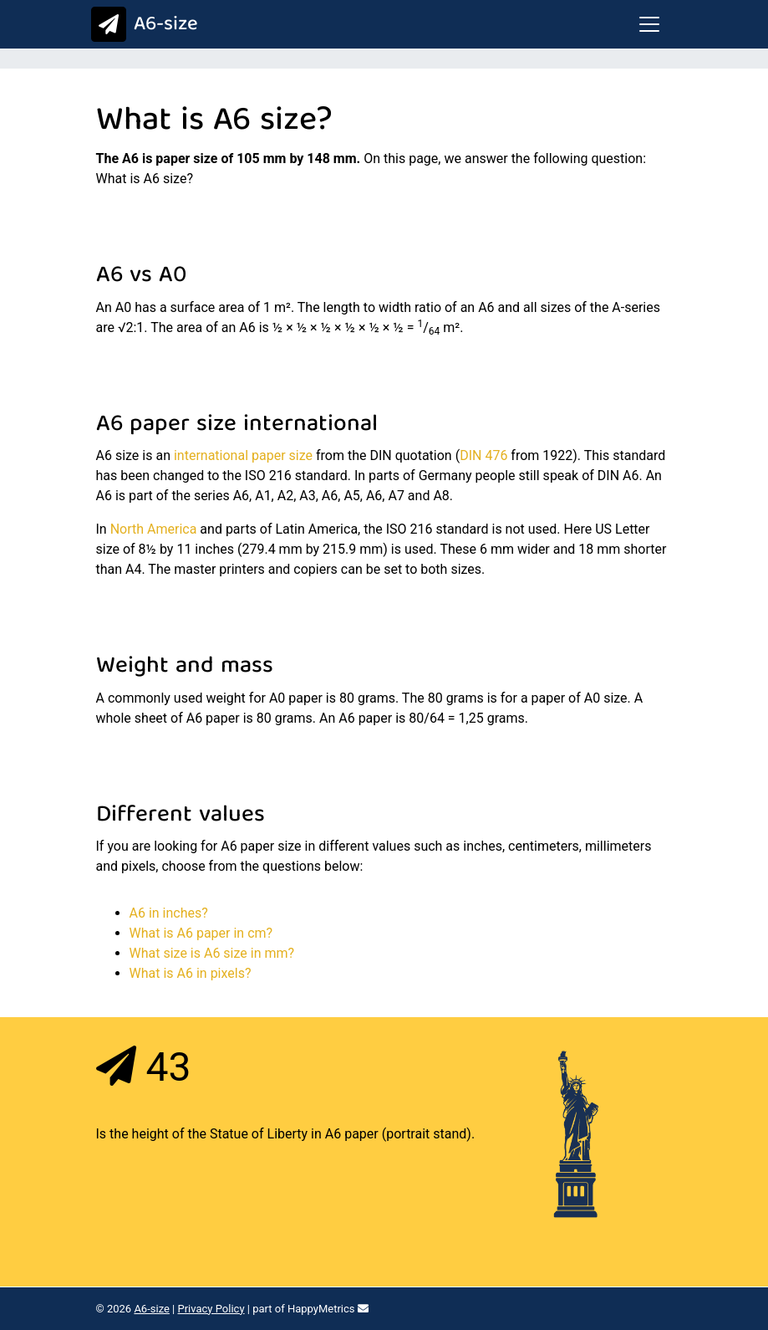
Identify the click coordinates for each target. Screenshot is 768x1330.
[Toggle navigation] (649, 24)
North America (153, 529)
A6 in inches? (169, 913)
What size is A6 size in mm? (212, 953)
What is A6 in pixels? (191, 973)
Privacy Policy (211, 1308)
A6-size (141, 25)
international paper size (243, 455)
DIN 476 (483, 455)
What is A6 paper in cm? (201, 933)
